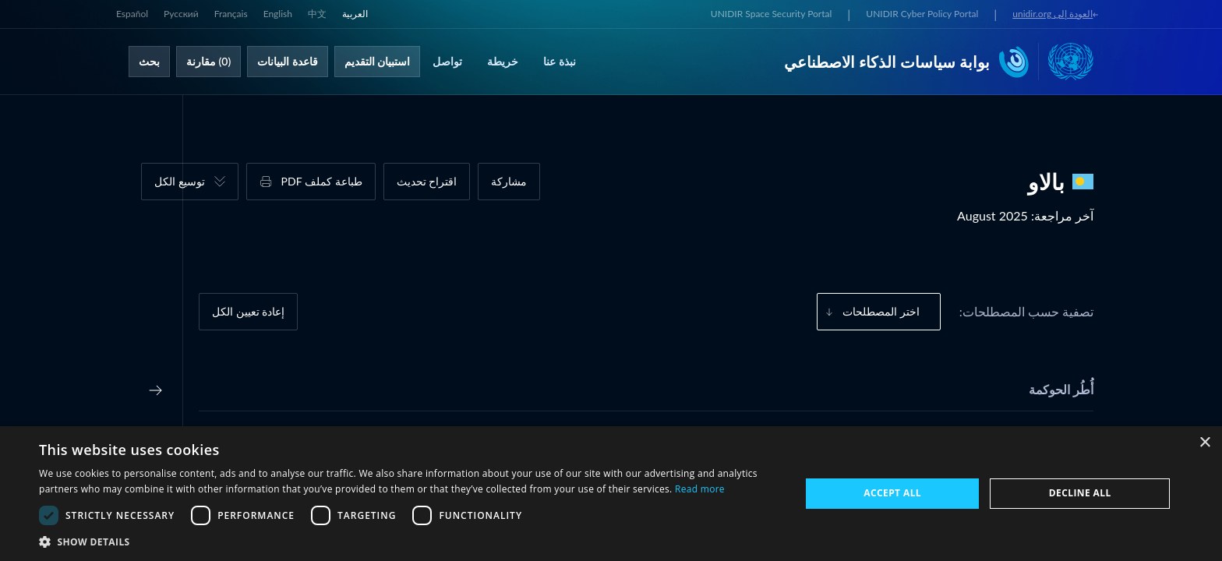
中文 (317, 13)
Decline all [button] (1080, 492)
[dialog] (611, 493)
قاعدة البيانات (287, 61)
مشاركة (509, 181)
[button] (408, 541)
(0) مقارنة (208, 61)
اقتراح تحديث (427, 181)
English (277, 13)
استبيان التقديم (377, 61)
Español (132, 13)
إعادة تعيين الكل (248, 311)
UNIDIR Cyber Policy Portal (922, 13)
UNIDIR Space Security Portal (771, 13)
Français (231, 13)
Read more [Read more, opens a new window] (700, 489)
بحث (149, 61)
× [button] (1204, 443)
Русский (181, 13)
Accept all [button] (892, 492)
